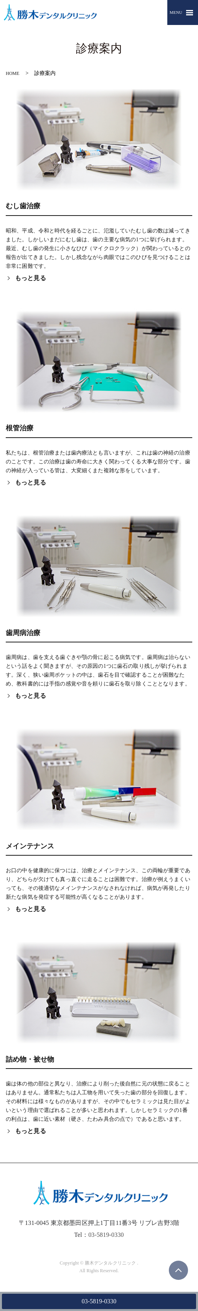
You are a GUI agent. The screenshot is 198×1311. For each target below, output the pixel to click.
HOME (12, 73)
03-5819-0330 (99, 1301)
